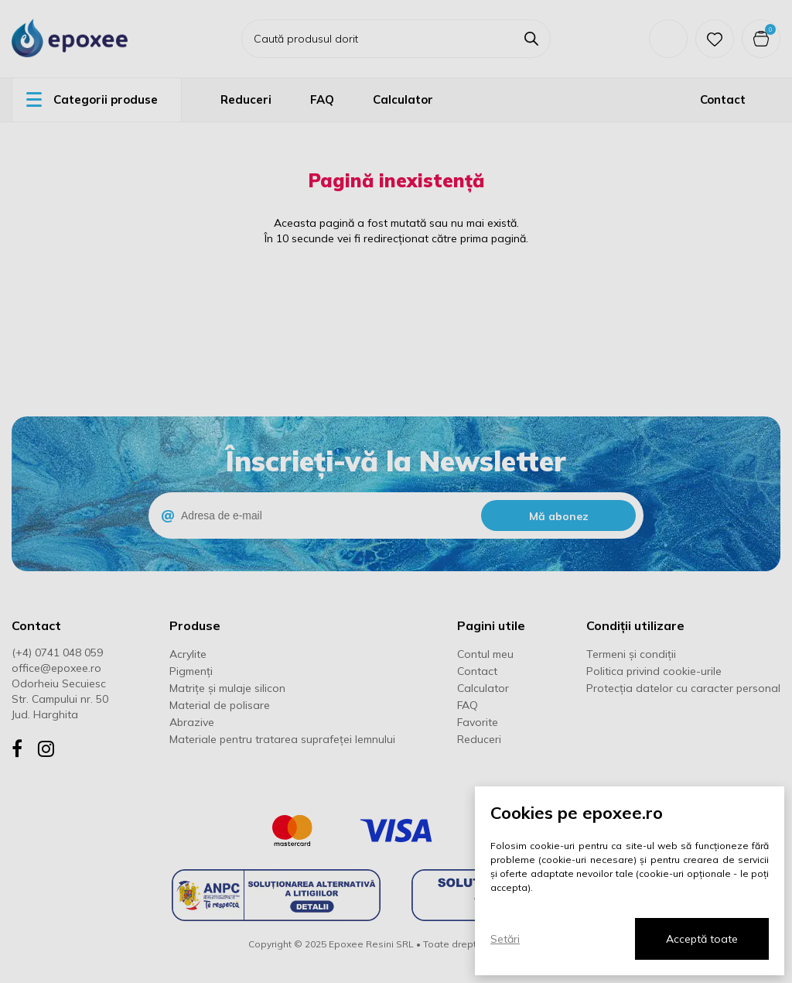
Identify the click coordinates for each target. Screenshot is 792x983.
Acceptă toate (702, 939)
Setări (505, 939)
